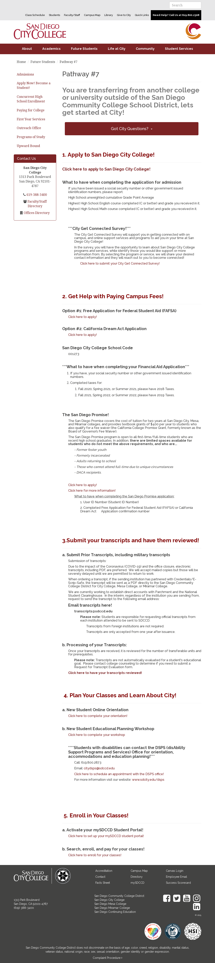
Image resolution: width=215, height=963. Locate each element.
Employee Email (176, 876)
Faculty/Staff (72, 15)
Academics (51, 49)
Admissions (25, 74)
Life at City (116, 49)
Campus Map (92, 15)
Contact (100, 876)
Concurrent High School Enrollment (31, 99)
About (27, 49)
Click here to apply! (82, 317)
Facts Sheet (102, 882)
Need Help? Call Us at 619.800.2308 (176, 15)
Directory (137, 876)
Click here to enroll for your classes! (94, 855)
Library (108, 15)
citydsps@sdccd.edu (99, 768)
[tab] (131, 128)
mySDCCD (137, 882)
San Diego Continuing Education (115, 911)
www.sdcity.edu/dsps (148, 780)
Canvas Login (174, 870)
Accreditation (103, 870)
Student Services (179, 49)
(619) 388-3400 (24, 907)
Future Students (84, 49)
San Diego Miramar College (112, 907)
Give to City (124, 15)
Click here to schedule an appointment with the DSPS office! (119, 774)
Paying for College (30, 110)
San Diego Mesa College (110, 903)
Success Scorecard (178, 882)
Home (21, 62)
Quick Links (142, 15)
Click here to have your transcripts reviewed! (105, 673)
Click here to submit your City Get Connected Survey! (120, 263)
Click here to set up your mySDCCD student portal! (106, 836)
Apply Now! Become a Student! (33, 85)
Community (145, 49)
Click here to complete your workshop (96, 735)
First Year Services (31, 119)
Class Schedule (35, 15)
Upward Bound (28, 146)
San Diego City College (109, 899)
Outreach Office (29, 128)
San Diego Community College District (119, 895)
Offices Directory (36, 213)
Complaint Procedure (107, 957)
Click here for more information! (92, 490)
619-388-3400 (36, 195)
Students (54, 15)
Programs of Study (31, 137)
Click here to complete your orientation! (97, 716)
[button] (131, 128)
